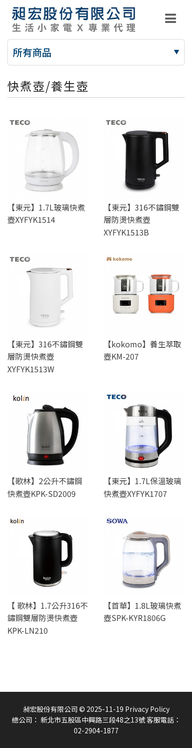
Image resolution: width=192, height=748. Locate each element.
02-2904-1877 (96, 730)
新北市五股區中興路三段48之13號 (93, 720)
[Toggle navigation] (170, 18)
